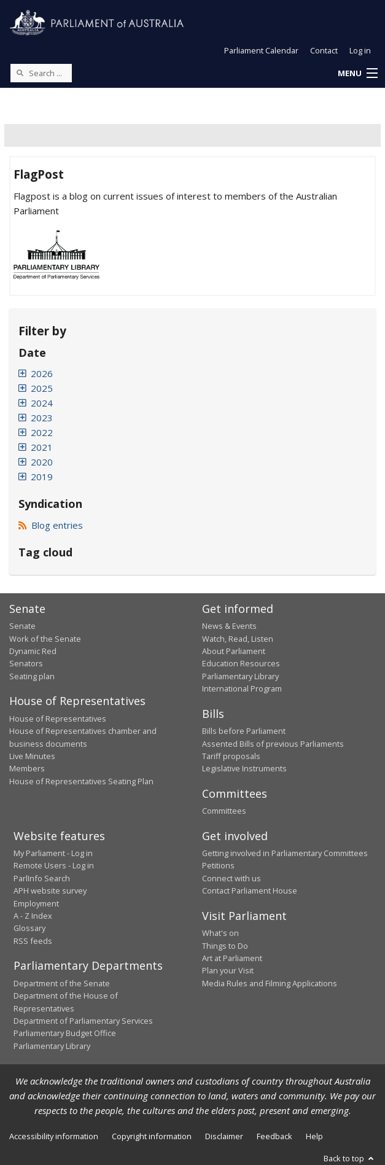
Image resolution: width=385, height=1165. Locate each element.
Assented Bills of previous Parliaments (273, 743)
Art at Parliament (232, 958)
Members (27, 768)
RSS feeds (33, 940)
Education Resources (241, 663)
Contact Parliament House (249, 890)
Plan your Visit (228, 970)
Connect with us (231, 878)
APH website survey (50, 890)
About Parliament (233, 651)
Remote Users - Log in (54, 865)
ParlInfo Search (42, 878)
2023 (42, 417)
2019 (42, 476)
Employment (36, 903)
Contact (324, 50)
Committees (224, 810)
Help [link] (314, 1136)
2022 (42, 432)
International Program (242, 688)
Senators (26, 663)
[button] (357, 73)
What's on (220, 932)
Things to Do (225, 945)
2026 (42, 373)
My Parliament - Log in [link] (53, 853)
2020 (42, 462)
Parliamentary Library (240, 676)
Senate (22, 625)
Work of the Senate (45, 638)
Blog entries (50, 525)
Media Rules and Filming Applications (269, 983)
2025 (42, 388)
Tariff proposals (231, 756)
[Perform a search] (19, 72)
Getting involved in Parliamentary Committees (285, 853)
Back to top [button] (350, 1158)
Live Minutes (32, 756)
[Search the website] (41, 73)
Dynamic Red (32, 651)
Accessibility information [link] (53, 1136)
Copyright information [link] (152, 1136)
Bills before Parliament (244, 730)
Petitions (218, 865)
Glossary (29, 927)
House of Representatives (57, 718)
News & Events (229, 625)
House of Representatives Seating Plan (81, 781)
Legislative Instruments (244, 768)
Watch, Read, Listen (237, 638)
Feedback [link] (274, 1136)
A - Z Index (33, 915)
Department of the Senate (62, 983)
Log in (360, 50)
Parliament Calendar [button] (261, 50)
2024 (42, 403)
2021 (42, 447)
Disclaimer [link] (224, 1136)
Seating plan (32, 676)
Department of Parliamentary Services (83, 1020)
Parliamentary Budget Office (65, 1032)
